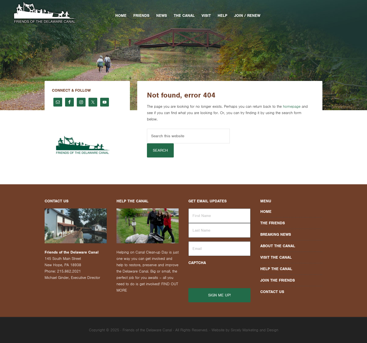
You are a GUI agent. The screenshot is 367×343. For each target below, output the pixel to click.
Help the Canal (276, 268)
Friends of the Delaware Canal (53, 13)
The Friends (272, 223)
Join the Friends (277, 280)
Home (265, 211)
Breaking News (275, 234)
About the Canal (277, 246)
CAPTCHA (197, 262)
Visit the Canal (276, 257)
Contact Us (272, 291)
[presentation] (218, 274)
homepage (291, 106)
